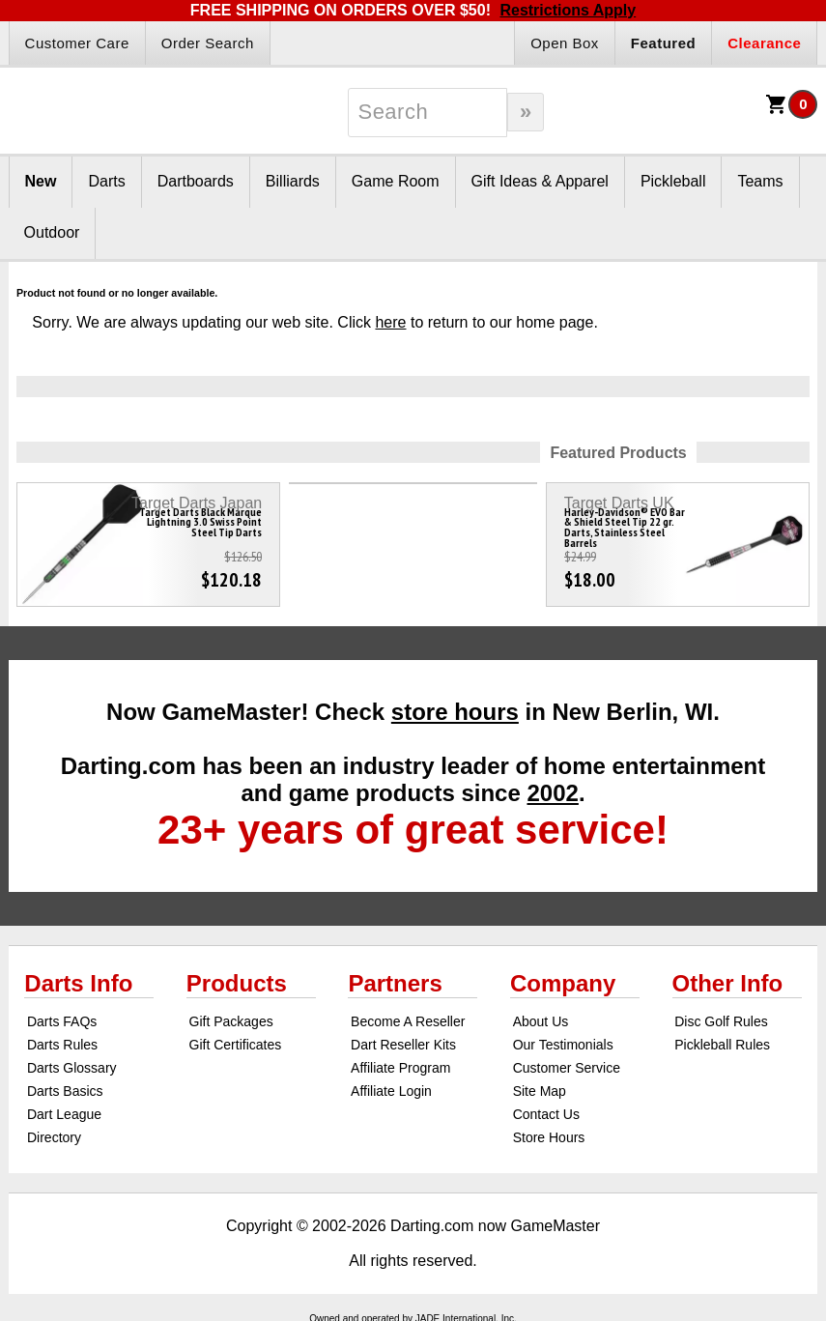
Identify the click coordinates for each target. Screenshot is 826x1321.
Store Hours (549, 1137)
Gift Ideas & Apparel (540, 181)
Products (236, 983)
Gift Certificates (235, 1044)
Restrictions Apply (567, 10)
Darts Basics (65, 1091)
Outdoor (52, 232)
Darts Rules (62, 1044)
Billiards (293, 181)
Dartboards (195, 181)
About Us (541, 1021)
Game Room (396, 181)
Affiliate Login (391, 1091)
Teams (760, 181)
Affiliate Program (400, 1068)
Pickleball (673, 181)
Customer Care (77, 43)
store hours (455, 712)
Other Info (727, 983)
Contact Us (546, 1114)
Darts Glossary (72, 1068)
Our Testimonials (563, 1044)
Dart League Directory (64, 1125)
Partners (394, 983)
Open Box (564, 43)
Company (562, 983)
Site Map (539, 1091)
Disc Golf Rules (720, 1021)
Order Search (207, 43)
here (390, 322)
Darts (106, 181)
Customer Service (566, 1068)
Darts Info (78, 983)
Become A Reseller (408, 1021)
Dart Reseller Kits (403, 1044)
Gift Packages (231, 1021)
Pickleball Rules (722, 1044)
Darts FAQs (62, 1021)
